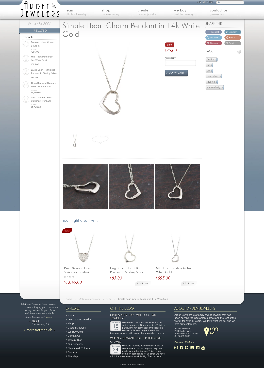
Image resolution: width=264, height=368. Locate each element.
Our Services (75, 344)
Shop (71, 323)
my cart (208, 2)
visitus (214, 330)
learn (82, 12)
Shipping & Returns (79, 348)
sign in (200, 2)
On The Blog (122, 308)
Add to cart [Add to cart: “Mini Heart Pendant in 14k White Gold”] (189, 283)
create (154, 12)
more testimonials (39, 330)
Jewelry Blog (75, 339)
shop (118, 12)
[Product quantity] (180, 63)
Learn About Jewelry (79, 319)
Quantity (170, 58)
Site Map (73, 356)
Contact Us (74, 335)
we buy (190, 12)
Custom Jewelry (77, 327)
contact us (226, 12)
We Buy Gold (75, 331)
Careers (72, 352)
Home (71, 315)
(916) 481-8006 (39, 24)
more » (49, 316)
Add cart (176, 72)
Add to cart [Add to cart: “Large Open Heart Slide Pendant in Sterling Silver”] (143, 283)
